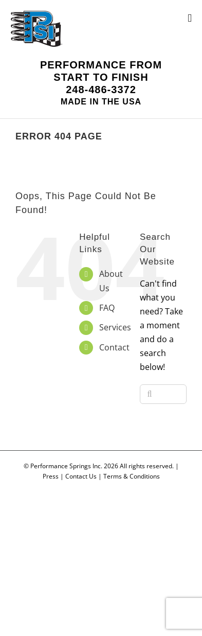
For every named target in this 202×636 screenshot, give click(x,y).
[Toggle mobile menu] (190, 18)
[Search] (149, 394)
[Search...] (163, 394)
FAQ (107, 307)
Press (51, 476)
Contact (114, 347)
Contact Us (81, 476)
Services (115, 327)
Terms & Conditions (131, 476)
